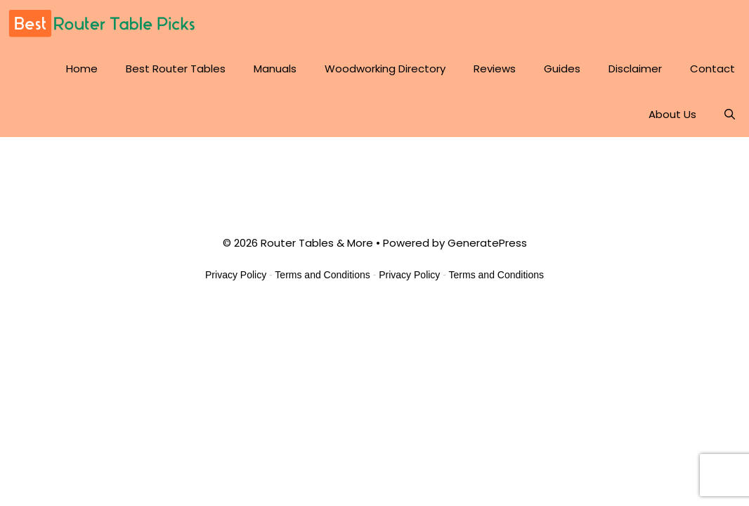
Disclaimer (635, 68)
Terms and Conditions (322, 274)
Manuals (275, 68)
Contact (712, 68)
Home (82, 68)
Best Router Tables (176, 68)
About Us (672, 114)
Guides (562, 68)
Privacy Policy (235, 274)
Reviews (495, 68)
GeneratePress (487, 242)
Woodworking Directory (385, 68)
